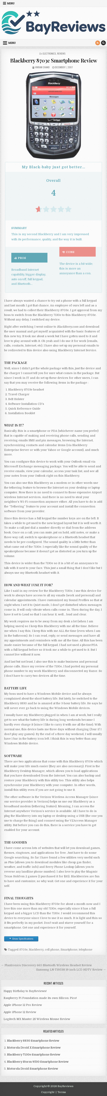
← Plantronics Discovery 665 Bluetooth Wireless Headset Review (46, 965)
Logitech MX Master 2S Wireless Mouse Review (37, 1019)
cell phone (52, 949)
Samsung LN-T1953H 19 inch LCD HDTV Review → (71, 969)
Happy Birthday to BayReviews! (25, 991)
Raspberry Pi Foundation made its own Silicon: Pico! (40, 998)
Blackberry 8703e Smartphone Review (53, 60)
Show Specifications (22, 938)
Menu (10, 3)
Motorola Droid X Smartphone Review (34, 1047)
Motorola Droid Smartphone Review (32, 1068)
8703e (23, 949)
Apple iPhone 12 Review (20, 1012)
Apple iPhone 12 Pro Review (23, 1005)
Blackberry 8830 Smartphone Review (33, 1040)
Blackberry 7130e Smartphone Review (33, 1054)
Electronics (49, 53)
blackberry (36, 949)
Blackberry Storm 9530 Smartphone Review (37, 1061)
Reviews (61, 53)
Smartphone (69, 949)
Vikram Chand (42, 67)
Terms (62, 1092)
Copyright (47, 1092)
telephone (85, 949)
